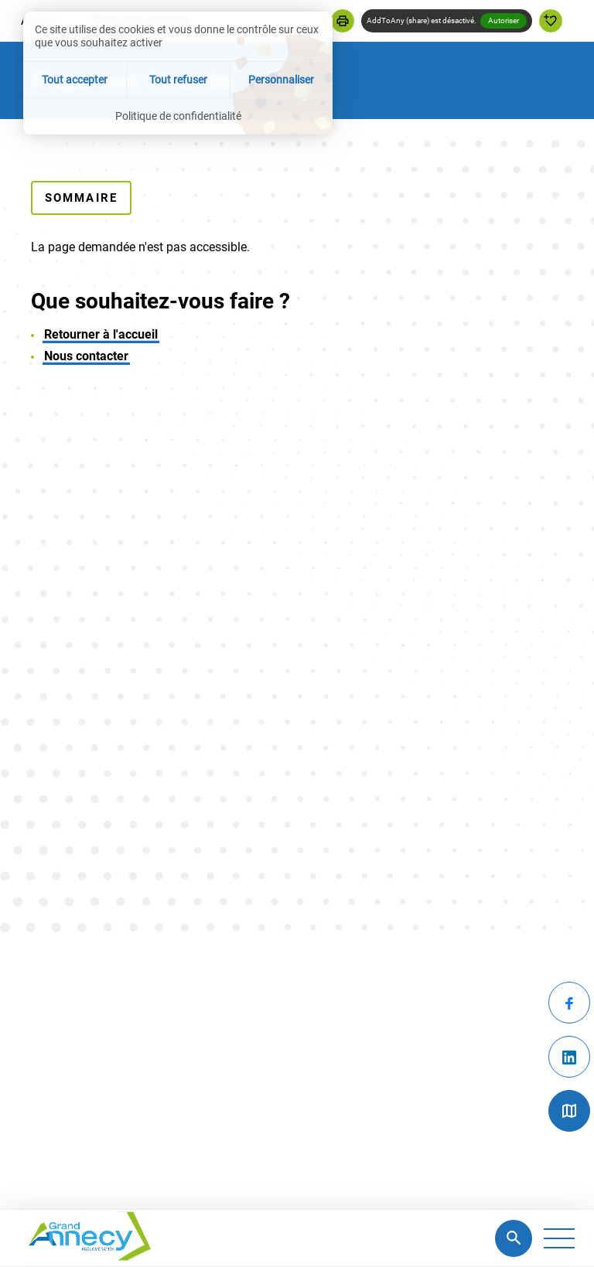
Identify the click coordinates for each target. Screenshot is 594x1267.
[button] (342, 21)
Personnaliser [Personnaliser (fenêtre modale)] (281, 79)
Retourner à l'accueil (101, 334)
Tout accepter (75, 79)
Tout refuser (178, 79)
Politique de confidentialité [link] (178, 116)
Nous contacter (86, 356)
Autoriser (503, 20)
